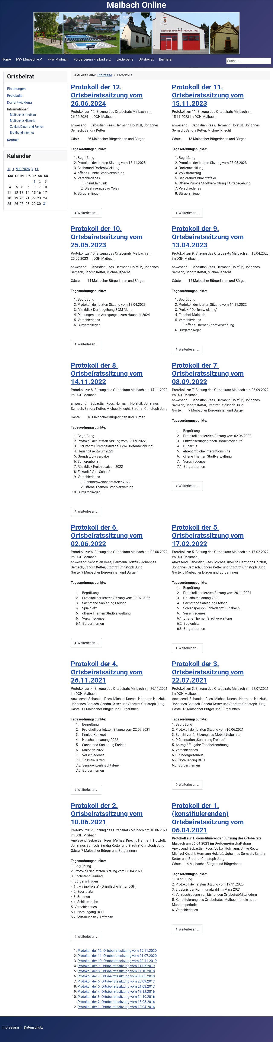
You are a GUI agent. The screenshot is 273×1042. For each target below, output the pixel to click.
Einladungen (16, 89)
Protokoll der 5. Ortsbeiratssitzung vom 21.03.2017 (116, 986)
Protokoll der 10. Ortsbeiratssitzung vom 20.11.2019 (117, 961)
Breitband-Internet (22, 132)
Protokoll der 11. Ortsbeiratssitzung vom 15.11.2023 (208, 95)
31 (45, 204)
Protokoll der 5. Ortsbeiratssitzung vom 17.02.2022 (208, 535)
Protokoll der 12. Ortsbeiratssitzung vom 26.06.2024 (107, 95)
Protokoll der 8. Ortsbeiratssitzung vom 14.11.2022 (107, 373)
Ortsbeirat (146, 59)
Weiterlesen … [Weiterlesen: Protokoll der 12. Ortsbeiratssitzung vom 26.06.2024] (86, 213)
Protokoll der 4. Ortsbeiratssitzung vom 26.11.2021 (107, 672)
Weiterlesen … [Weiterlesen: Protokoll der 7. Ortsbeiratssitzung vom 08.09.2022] (187, 486)
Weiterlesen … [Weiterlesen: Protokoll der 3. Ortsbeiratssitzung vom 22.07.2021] (187, 785)
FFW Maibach (58, 59)
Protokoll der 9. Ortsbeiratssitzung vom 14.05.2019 (116, 966)
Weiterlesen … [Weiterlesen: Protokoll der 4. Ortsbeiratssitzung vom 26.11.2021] (86, 790)
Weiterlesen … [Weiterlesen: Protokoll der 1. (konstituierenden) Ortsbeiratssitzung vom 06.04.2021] (187, 929)
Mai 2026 (23, 169)
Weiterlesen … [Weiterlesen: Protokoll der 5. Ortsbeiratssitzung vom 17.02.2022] (187, 648)
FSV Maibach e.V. (29, 59)
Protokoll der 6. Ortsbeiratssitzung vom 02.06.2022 (107, 535)
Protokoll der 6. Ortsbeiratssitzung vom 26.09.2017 (116, 981)
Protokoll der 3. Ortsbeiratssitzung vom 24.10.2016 (116, 997)
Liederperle (124, 59)
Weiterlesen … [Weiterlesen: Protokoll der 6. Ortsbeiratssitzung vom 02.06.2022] (86, 643)
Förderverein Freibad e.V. (92, 59)
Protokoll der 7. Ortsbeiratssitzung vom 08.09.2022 (208, 373)
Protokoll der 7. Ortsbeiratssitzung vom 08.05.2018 (116, 976)
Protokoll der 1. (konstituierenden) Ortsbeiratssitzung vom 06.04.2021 (208, 817)
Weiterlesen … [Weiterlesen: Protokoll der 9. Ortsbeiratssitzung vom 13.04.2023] (187, 349)
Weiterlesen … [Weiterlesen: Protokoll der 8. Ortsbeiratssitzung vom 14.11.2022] (86, 511)
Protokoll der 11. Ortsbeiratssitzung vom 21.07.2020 (117, 956)
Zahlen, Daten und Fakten (27, 126)
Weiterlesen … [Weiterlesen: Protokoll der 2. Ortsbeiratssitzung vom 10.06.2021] (86, 937)
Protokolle (14, 96)
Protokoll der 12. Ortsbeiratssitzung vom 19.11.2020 (117, 951)
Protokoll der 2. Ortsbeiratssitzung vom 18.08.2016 (116, 1002)
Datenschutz (33, 1027)
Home (6, 59)
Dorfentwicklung (19, 102)
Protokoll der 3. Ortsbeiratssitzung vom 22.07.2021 (208, 672)
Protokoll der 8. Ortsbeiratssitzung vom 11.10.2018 (116, 971)
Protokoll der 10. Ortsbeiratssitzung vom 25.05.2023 (107, 237)
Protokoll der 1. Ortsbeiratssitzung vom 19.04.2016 (116, 1007)
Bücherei (165, 59)
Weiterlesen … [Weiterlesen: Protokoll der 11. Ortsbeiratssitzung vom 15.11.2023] (187, 213)
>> (37, 169)
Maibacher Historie (22, 120)
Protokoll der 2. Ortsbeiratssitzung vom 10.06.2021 (107, 813)
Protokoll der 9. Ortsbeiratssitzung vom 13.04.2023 (208, 237)
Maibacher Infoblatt (23, 114)
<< (8, 169)
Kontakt (13, 140)
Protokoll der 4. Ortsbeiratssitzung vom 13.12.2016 (116, 992)
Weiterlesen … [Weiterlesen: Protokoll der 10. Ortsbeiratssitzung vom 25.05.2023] (86, 344)
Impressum (10, 1027)
